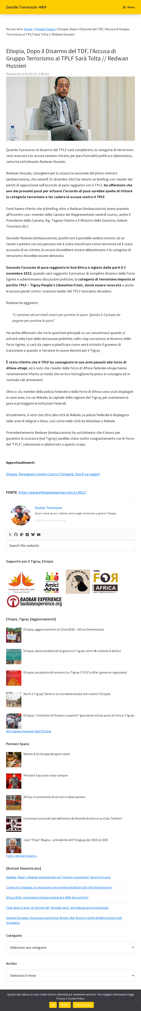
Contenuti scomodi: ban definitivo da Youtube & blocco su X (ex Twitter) (72, 818)
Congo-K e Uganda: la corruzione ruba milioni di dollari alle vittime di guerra (58, 887)
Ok (53, 1005)
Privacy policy (83, 1005)
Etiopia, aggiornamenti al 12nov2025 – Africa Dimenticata (63, 629)
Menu (131, 7)
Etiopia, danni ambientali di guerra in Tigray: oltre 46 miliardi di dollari (72, 651)
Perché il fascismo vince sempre (45, 775)
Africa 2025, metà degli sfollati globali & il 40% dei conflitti (47, 897)
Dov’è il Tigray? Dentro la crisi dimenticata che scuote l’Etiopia (66, 694)
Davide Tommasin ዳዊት (26, 7)
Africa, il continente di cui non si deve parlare (54, 797)
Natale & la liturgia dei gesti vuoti (46, 754)
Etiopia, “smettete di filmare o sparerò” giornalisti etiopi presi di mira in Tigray (78, 715)
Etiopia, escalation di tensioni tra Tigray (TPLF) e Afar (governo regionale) (75, 672)
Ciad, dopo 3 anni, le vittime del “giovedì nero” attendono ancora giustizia (57, 908)
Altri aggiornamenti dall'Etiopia (28, 731)
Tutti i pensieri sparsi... (21, 856)
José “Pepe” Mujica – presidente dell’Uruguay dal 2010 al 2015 (65, 840)
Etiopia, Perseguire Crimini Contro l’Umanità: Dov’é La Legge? (53, 474)
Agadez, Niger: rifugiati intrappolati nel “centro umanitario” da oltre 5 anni (58, 877)
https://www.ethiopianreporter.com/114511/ (52, 492)
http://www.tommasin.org (50, 520)
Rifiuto (65, 1005)
